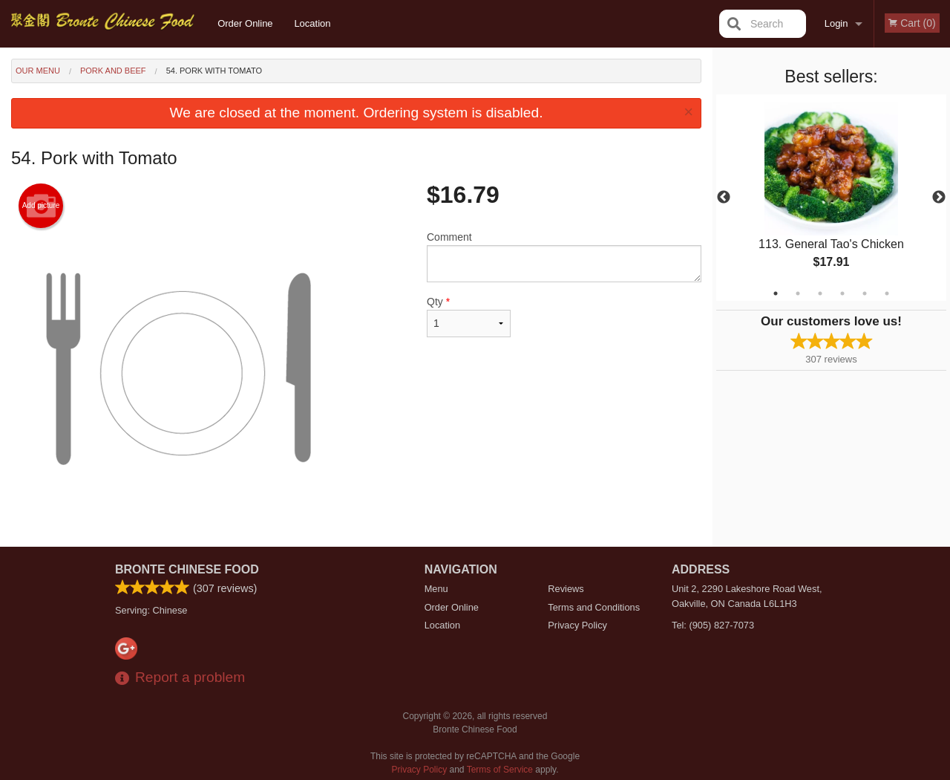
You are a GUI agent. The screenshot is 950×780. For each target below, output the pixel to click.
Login (836, 23)
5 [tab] (864, 293)
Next (938, 197)
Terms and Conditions (594, 607)
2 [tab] (797, 293)
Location (312, 23)
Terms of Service (500, 769)
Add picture (41, 205)
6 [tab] (886, 293)
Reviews (565, 588)
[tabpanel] (831, 197)
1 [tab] (775, 293)
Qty (469, 316)
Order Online (244, 23)
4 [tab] (842, 293)
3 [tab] (820, 293)
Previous (723, 197)
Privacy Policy (577, 625)
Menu (436, 588)
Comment (564, 256)
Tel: (713, 625)
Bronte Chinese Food (187, 569)
